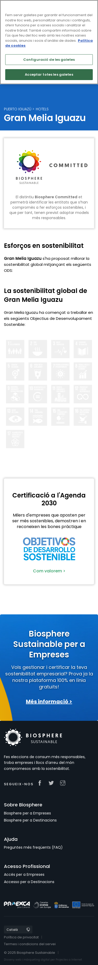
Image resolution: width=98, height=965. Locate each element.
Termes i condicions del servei (30, 944)
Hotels (42, 109)
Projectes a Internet (69, 960)
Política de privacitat (21, 937)
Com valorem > (49, 571)
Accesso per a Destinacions (29, 881)
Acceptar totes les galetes (49, 74)
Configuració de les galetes (49, 59)
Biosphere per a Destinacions (30, 820)
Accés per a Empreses (24, 874)
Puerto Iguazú (17, 109)
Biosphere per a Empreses (27, 813)
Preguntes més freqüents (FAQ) (33, 847)
